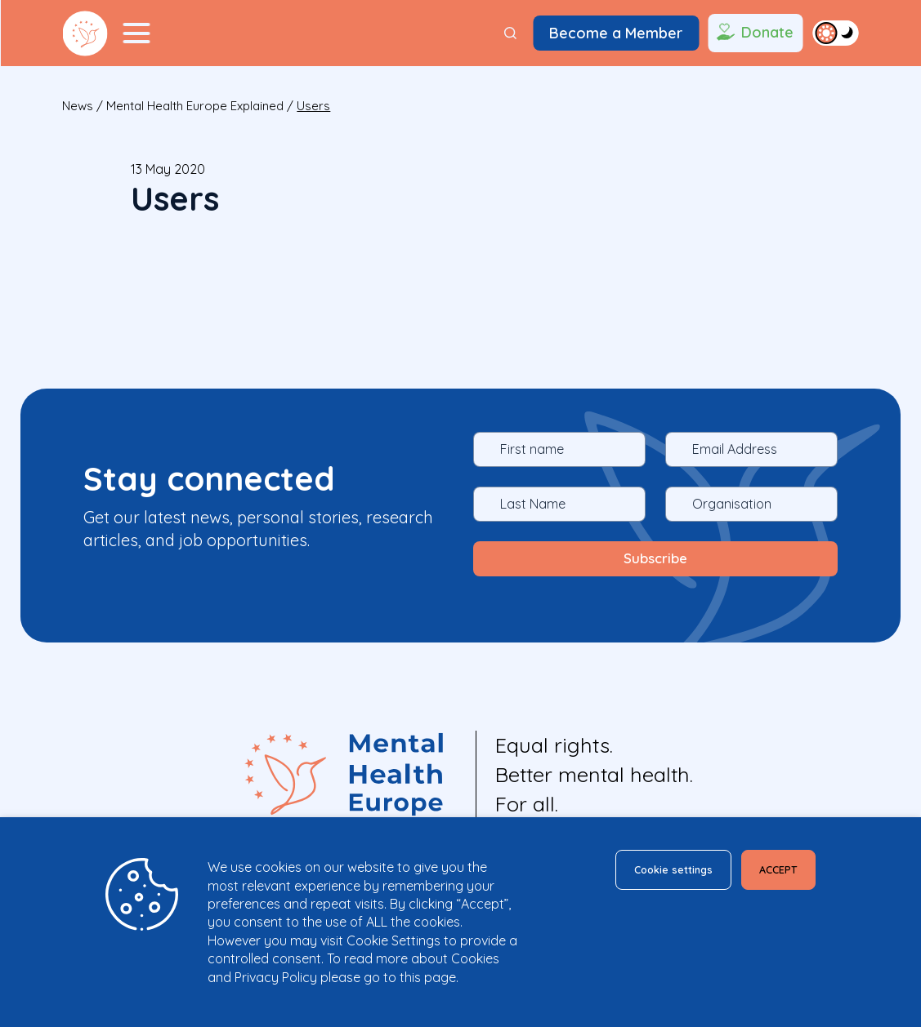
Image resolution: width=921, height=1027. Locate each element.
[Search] (510, 33)
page (440, 977)
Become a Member (615, 33)
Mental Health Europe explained (195, 105)
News (77, 105)
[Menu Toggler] (136, 33)
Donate (753, 33)
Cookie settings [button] (647, 872)
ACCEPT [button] (771, 872)
